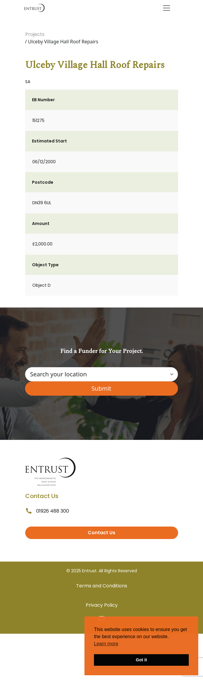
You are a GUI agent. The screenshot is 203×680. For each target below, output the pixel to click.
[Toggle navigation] (167, 8)
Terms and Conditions (101, 585)
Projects (34, 34)
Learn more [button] (106, 643)
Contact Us (101, 532)
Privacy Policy (102, 605)
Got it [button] (141, 659)
